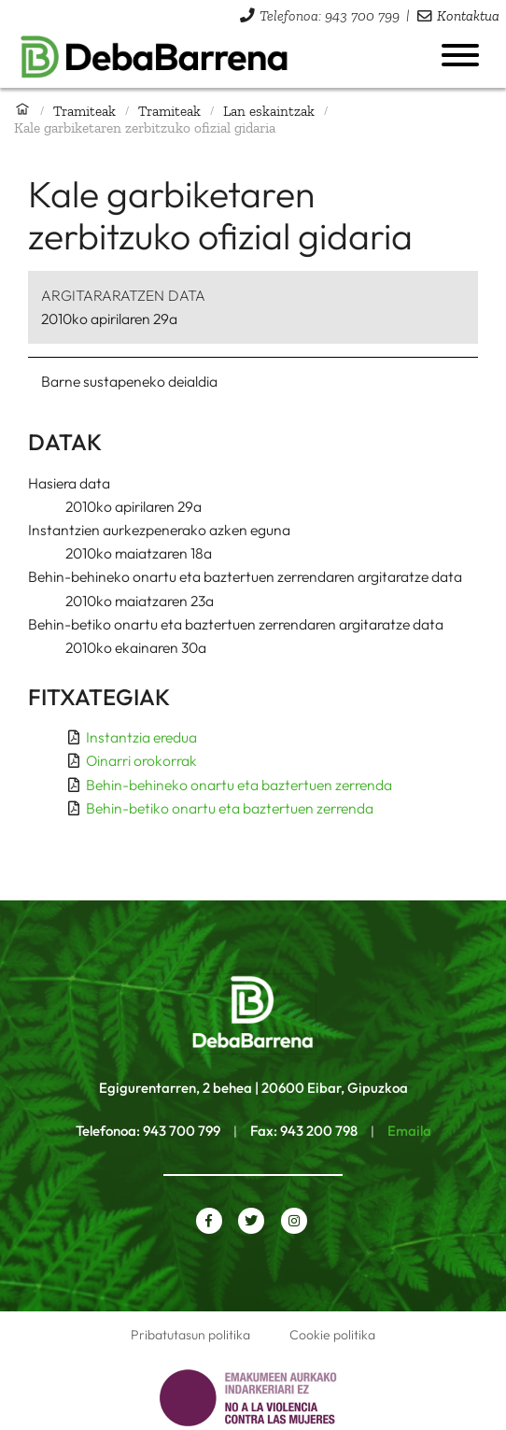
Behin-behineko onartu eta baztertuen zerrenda (239, 784)
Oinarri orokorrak (141, 760)
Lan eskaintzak (269, 111)
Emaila (409, 1131)
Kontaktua (468, 15)
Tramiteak (84, 111)
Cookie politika (332, 1334)
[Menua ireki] (460, 55)
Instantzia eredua (141, 737)
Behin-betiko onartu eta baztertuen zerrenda (229, 808)
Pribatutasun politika (190, 1334)
